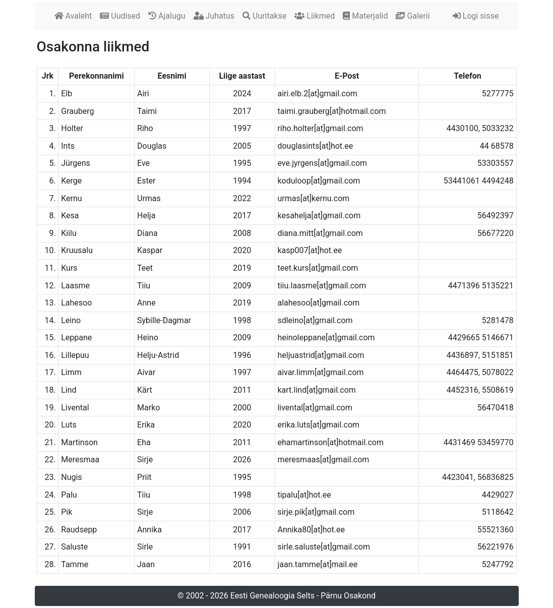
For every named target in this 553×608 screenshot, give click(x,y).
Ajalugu (166, 16)
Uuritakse (264, 16)
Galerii (412, 16)
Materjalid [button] (365, 16)
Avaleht (73, 16)
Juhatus (214, 16)
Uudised (120, 16)
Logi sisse (476, 16)
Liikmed (314, 16)
